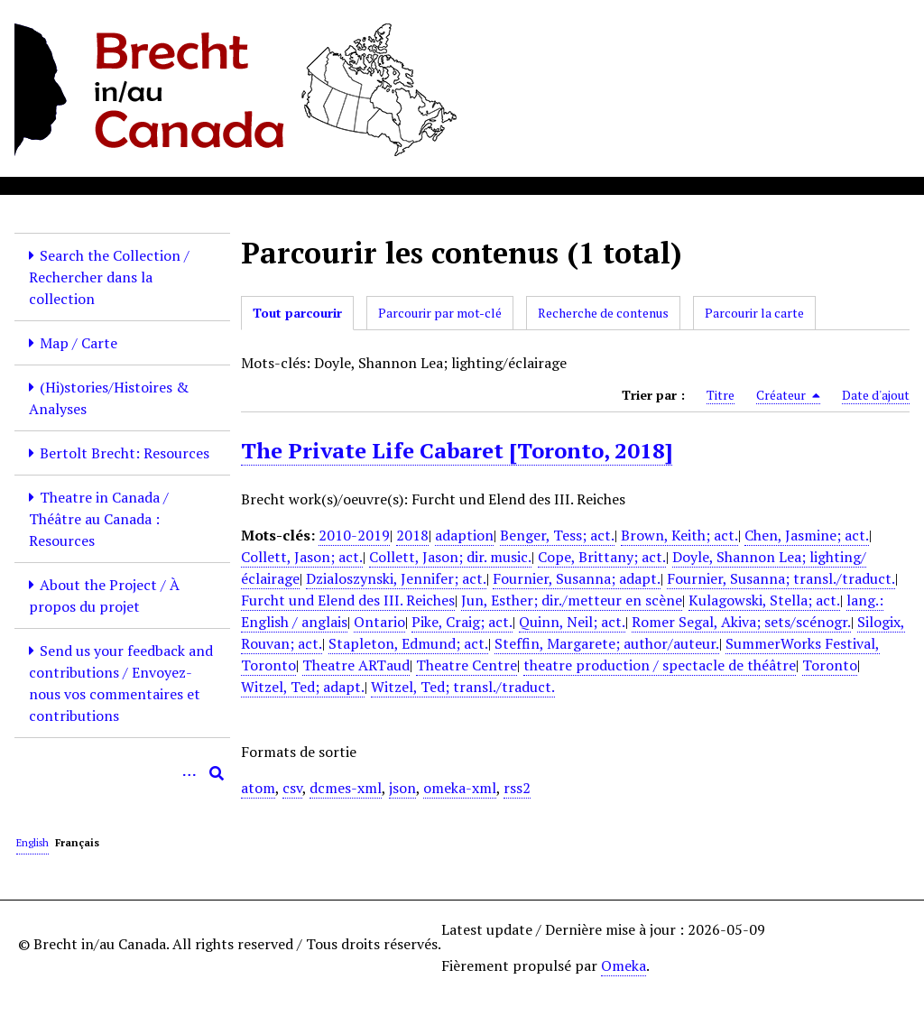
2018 (412, 535)
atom (258, 788)
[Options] (189, 773)
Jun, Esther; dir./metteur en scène (571, 600)
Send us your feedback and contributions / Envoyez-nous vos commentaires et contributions (121, 683)
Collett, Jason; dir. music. (450, 557)
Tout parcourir (297, 312)
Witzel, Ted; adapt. (303, 687)
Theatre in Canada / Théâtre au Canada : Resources (99, 518)
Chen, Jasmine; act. (806, 535)
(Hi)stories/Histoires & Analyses (109, 398)
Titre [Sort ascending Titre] (721, 394)
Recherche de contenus (603, 312)
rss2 (517, 788)
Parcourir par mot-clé (440, 312)
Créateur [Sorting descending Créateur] (788, 395)
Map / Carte (78, 343)
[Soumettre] (216, 773)
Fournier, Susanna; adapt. (577, 578)
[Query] (122, 773)
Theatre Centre (466, 665)
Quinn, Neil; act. (572, 622)
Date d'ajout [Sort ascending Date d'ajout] (876, 394)
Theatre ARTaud (356, 665)
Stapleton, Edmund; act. (408, 643)
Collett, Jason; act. (302, 557)
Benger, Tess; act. (557, 535)
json (402, 788)
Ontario (379, 622)
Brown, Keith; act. (679, 535)
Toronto (829, 665)
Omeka (623, 965)
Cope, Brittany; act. (602, 557)
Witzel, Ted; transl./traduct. (463, 687)
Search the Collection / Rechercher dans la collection (109, 277)
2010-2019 (354, 535)
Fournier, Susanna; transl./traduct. (781, 578)
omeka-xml (459, 788)
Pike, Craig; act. (462, 622)
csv (292, 788)
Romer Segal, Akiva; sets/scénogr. (741, 622)
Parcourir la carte (754, 312)
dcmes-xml (346, 788)
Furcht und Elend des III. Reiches (348, 600)
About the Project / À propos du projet (104, 595)
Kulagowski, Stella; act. (764, 600)
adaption (464, 535)
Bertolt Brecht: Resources (124, 453)
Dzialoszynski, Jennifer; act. (396, 578)
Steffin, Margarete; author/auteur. (606, 643)
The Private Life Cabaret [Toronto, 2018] (456, 450)
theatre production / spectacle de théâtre (659, 665)
